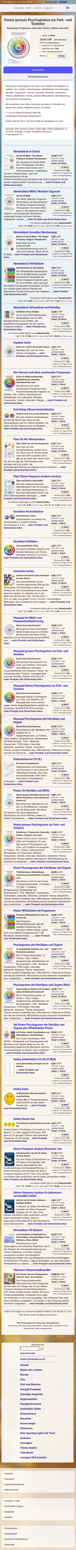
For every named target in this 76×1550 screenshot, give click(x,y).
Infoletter (8, 1517)
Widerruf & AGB (11, 1490)
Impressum (9, 1479)
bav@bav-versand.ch (46, 1315)
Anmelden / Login (12, 1501)
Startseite (9, 1473)
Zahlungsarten (11, 1534)
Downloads (9, 1512)
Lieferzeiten (10, 1544)
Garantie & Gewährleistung (16, 1539)
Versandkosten (11, 1528)
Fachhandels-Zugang (14, 1506)
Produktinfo (38, 69)
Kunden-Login (51, 2)
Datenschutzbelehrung (14, 1484)
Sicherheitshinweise (38, 76)
